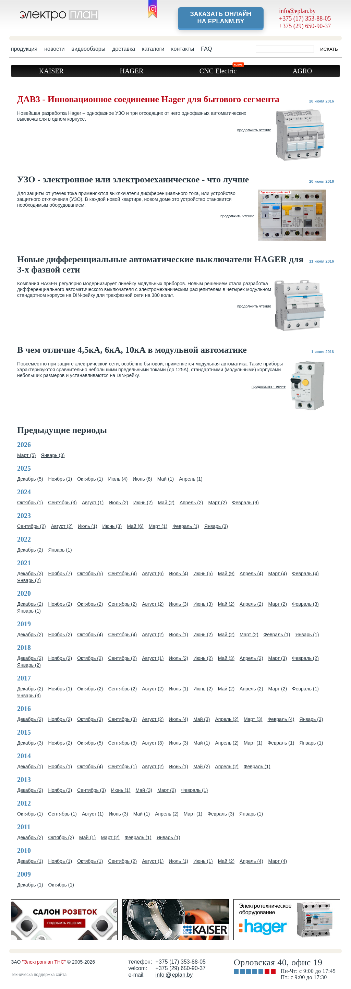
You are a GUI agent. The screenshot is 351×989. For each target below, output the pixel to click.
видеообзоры (88, 49)
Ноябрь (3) (60, 790)
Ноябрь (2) (60, 604)
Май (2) (166, 502)
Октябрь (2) (90, 604)
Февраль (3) (305, 604)
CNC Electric (221, 70)
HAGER (131, 71)
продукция (24, 49)
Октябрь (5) (90, 573)
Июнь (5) (203, 573)
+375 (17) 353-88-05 (305, 18)
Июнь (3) (112, 526)
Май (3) (226, 658)
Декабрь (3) (30, 573)
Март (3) (277, 658)
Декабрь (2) (30, 550)
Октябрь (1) (90, 479)
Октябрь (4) (90, 634)
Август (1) (93, 502)
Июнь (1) (178, 766)
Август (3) (153, 743)
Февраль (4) (305, 573)
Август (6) (153, 573)
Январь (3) (53, 455)
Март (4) (277, 573)
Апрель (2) (191, 502)
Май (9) (226, 573)
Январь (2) (29, 580)
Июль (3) (178, 604)
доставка (123, 49)
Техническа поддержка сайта (38, 974)
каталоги (153, 49)
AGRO (302, 71)
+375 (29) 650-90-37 (305, 26)
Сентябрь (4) (122, 573)
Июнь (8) (142, 479)
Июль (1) (87, 526)
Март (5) (26, 455)
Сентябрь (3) (62, 502)
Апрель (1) (191, 479)
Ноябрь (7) (60, 573)
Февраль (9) (245, 502)
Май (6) (135, 526)
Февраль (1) (185, 526)
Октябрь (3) (90, 719)
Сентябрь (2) (31, 526)
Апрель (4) (251, 573)
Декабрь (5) (30, 479)
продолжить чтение (254, 130)
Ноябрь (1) (60, 479)
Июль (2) (118, 502)
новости (54, 49)
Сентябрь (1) (122, 766)
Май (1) (165, 479)
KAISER (51, 71)
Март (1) (158, 526)
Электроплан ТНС (44, 962)
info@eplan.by (297, 11)
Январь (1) (60, 550)
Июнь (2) (143, 502)
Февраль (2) (305, 658)
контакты (182, 49)
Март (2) (217, 502)
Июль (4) (118, 479)
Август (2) (62, 526)
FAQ (206, 49)
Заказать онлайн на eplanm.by (220, 18)
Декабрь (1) (30, 766)
